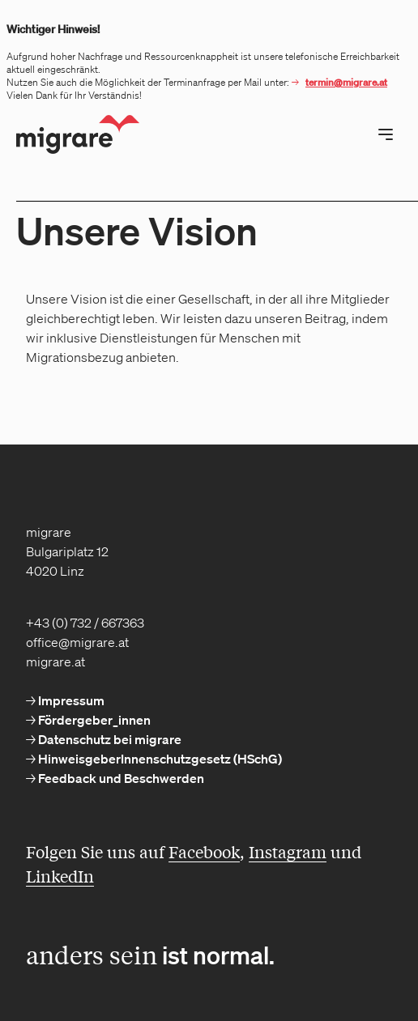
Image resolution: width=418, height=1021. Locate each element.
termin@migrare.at (346, 82)
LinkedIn (60, 876)
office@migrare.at (77, 642)
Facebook (204, 851)
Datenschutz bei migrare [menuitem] (108, 739)
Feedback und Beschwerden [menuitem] (120, 778)
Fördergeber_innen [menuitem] (93, 720)
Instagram (287, 851)
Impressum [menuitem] (70, 700)
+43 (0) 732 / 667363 (85, 623)
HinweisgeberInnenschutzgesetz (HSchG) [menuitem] (159, 759)
